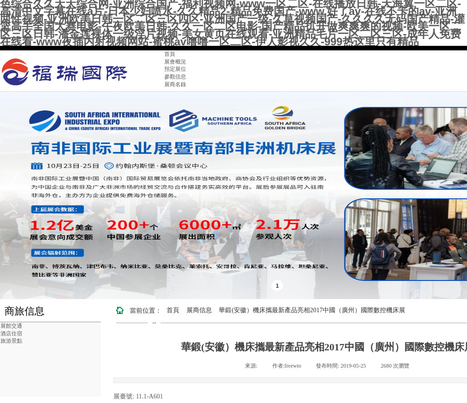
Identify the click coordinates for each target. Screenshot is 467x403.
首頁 (169, 54)
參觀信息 (175, 77)
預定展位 (175, 69)
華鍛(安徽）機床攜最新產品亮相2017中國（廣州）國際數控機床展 (312, 310)
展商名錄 (175, 84)
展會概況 (175, 62)
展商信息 (199, 310)
